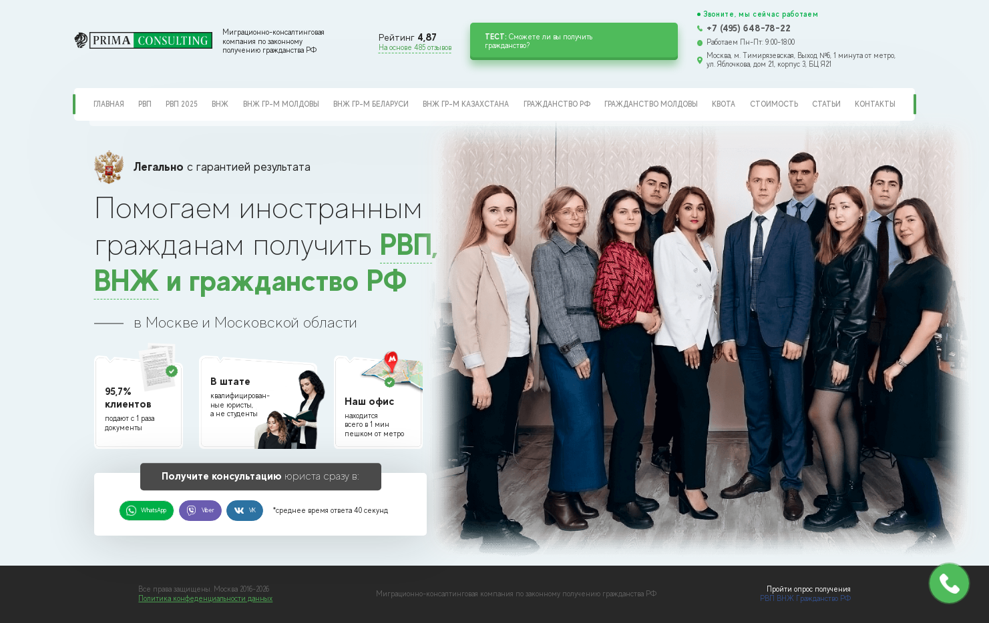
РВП (145, 104)
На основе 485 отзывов (415, 47)
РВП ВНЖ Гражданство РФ (805, 598)
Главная (108, 104)
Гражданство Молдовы (651, 104)
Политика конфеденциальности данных (205, 598)
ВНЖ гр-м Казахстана (466, 104)
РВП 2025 (182, 104)
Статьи (826, 104)
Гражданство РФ (557, 104)
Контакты (875, 104)
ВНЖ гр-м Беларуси (371, 104)
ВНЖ (220, 104)
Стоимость (774, 104)
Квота (723, 104)
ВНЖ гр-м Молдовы (281, 104)
